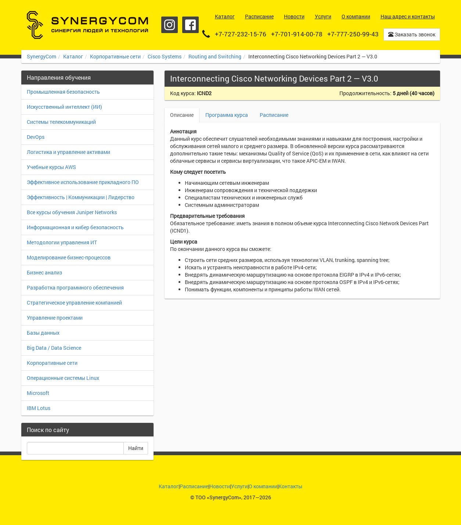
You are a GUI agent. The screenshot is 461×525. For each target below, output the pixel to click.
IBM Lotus (38, 407)
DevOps (35, 136)
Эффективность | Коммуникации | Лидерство (80, 197)
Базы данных (43, 332)
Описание (182, 114)
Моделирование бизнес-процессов (69, 257)
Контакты (290, 486)
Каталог (73, 56)
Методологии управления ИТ (62, 242)
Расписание (274, 114)
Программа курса (226, 114)
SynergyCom (41, 56)
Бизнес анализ (44, 272)
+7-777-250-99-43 (353, 34)
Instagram (169, 25)
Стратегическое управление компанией (74, 302)
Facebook (190, 25)
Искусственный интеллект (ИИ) (64, 106)
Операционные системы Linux (63, 377)
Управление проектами (55, 317)
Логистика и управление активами (68, 151)
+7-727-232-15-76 (240, 34)
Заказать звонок (411, 34)
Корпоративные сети (115, 56)
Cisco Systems (164, 56)
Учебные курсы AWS (51, 166)
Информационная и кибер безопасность (75, 227)
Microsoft (38, 392)
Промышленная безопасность (63, 91)
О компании (263, 486)
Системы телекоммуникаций (61, 121)
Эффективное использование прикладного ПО (83, 182)
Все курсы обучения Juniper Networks (72, 212)
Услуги (239, 486)
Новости (219, 486)
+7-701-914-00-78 (297, 34)
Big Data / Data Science (54, 347)
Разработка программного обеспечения (75, 287)
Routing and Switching (214, 56)
